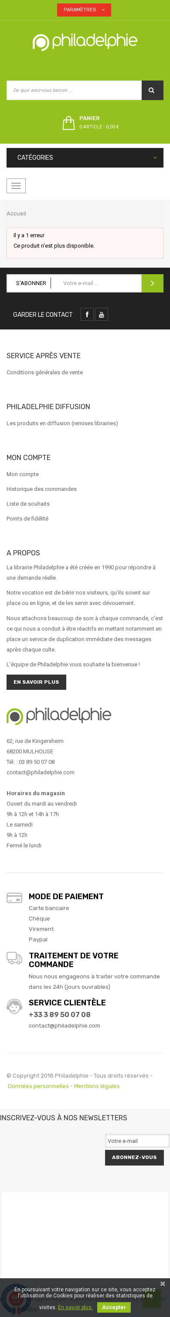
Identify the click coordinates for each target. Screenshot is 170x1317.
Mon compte (23, 474)
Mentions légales (97, 1086)
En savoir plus (36, 682)
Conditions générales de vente (45, 372)
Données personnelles (38, 1086)
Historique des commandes (42, 489)
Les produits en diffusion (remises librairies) (62, 423)
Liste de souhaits (28, 504)
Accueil (16, 213)
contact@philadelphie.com (64, 1025)
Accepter (114, 1307)
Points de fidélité (27, 518)
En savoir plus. (75, 1307)
